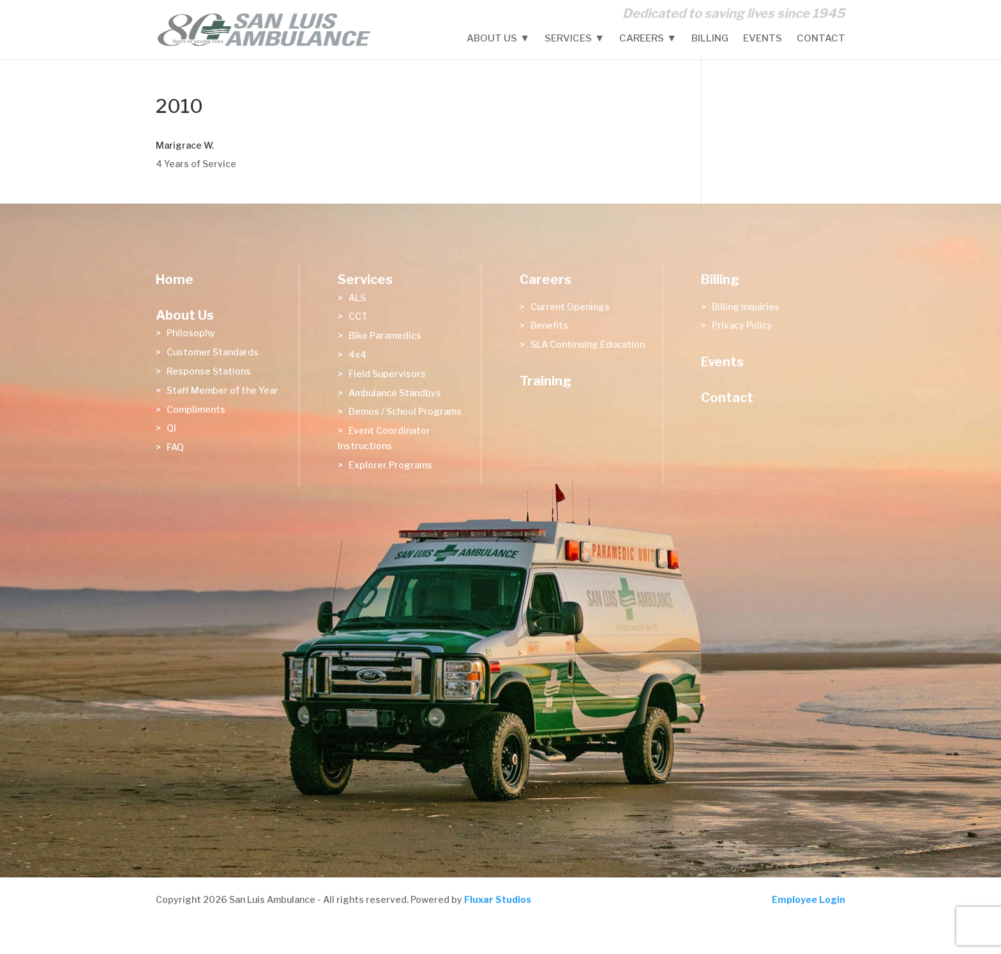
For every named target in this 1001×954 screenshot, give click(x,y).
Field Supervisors (387, 373)
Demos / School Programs (405, 411)
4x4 (357, 354)
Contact (821, 39)
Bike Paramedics (385, 335)
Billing (709, 39)
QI (171, 427)
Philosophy (191, 332)
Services (568, 39)
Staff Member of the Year (222, 390)
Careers (641, 39)
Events (762, 39)
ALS (357, 297)
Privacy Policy (742, 325)
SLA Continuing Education (588, 344)
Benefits (549, 325)
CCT (358, 316)
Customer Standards (213, 352)
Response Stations (209, 371)
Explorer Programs (390, 464)
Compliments (196, 409)
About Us (492, 39)
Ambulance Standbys (395, 392)
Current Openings (570, 306)
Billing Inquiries (745, 306)
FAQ (175, 447)
